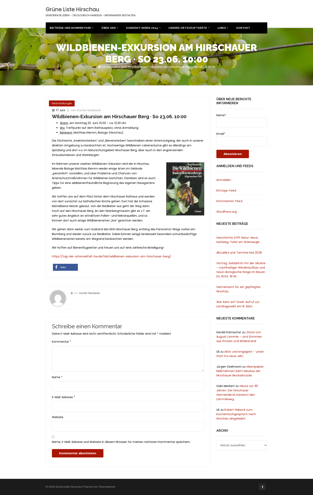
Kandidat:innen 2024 (143, 27)
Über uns (109, 27)
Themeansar (107, 487)
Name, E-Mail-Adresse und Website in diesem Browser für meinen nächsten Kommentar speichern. (121, 442)
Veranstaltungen (114, 67)
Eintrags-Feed (226, 190)
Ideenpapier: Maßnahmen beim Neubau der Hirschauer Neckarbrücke (240, 371)
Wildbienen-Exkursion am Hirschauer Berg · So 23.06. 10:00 (173, 67)
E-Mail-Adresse (63, 397)
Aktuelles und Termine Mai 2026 (239, 253)
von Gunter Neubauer (86, 110)
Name (57, 377)
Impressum (250, 12)
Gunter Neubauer (89, 293)
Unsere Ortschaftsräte (188, 27)
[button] (65, 267)
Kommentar (61, 342)
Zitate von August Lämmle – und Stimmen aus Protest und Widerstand (239, 336)
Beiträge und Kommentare (71, 27)
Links (223, 27)
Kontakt (243, 27)
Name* (241, 120)
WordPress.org (226, 212)
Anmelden (223, 180)
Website (57, 417)
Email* (241, 139)
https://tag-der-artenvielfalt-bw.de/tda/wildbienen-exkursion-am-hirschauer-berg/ (111, 256)
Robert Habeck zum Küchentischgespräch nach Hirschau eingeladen (236, 414)
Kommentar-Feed (229, 201)
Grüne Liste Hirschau (90, 11)
